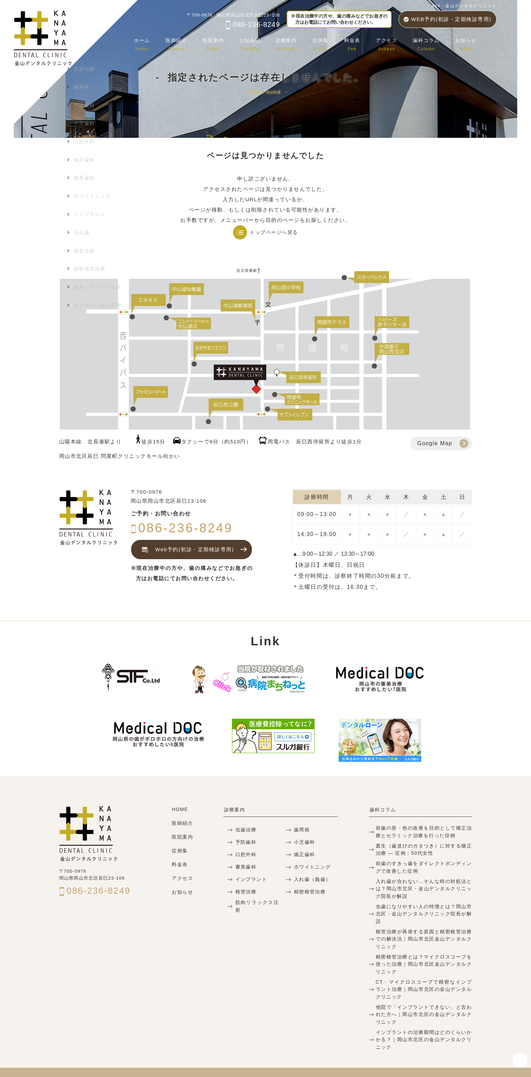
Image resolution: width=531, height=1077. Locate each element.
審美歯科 (245, 867)
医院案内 (221, 43)
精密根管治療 (309, 891)
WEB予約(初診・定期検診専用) (447, 19)
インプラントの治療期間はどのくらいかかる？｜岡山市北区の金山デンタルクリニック (423, 1025)
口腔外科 (245, 854)
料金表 (357, 43)
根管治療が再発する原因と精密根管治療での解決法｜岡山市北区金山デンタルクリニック (423, 928)
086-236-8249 (252, 24)
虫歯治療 (245, 829)
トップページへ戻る (274, 232)
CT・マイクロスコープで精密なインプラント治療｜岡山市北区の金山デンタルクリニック (423, 976)
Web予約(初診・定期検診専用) (185, 549)
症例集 (326, 43)
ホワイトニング (311, 867)
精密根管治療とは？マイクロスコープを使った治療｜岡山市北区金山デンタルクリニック (423, 952)
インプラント (250, 879)
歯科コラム (428, 43)
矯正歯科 (304, 854)
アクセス (389, 43)
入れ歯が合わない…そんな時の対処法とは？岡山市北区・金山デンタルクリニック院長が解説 (423, 886)
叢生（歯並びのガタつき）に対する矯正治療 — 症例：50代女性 (423, 848)
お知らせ (466, 43)
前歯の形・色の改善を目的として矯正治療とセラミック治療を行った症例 (423, 831)
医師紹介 (185, 43)
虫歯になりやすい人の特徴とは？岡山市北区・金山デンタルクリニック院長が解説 (423, 907)
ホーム (153, 43)
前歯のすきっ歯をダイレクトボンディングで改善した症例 (423, 865)
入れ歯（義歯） (311, 879)
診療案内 (293, 43)
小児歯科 (304, 842)
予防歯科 (245, 842)
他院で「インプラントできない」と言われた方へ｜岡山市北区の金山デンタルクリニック (423, 1001)
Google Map (435, 443)
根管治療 (245, 891)
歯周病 (301, 829)
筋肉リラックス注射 (257, 906)
